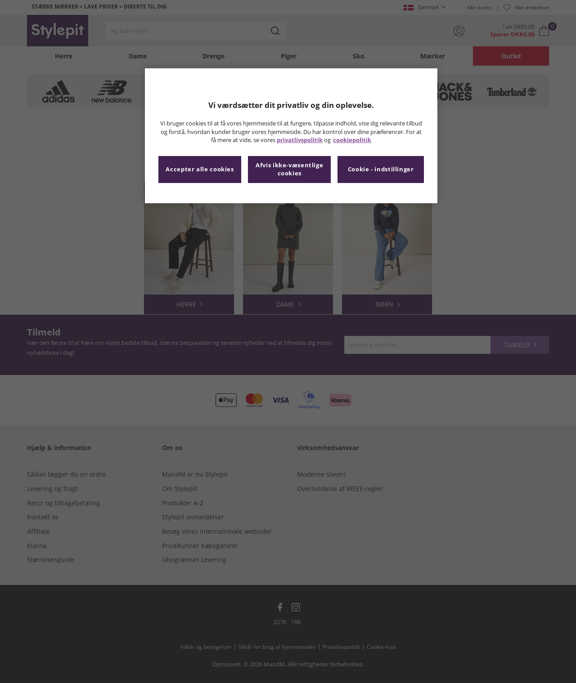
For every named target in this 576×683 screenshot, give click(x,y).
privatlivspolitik (300, 140)
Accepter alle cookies (200, 169)
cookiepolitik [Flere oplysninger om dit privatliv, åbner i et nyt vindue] (352, 140)
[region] (291, 135)
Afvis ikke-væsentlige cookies (289, 169)
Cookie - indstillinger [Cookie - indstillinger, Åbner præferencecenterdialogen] (381, 169)
